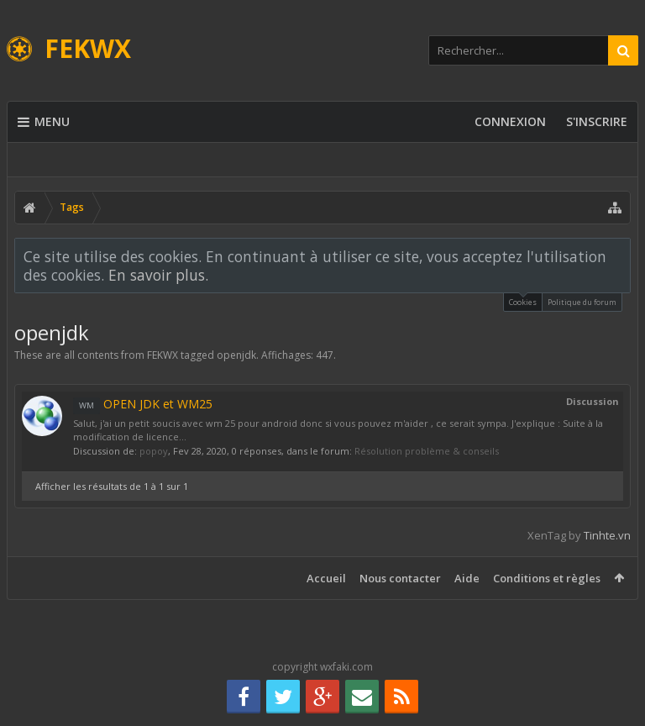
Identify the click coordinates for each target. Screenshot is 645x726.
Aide (467, 578)
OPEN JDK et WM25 (142, 404)
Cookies (523, 300)
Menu (44, 122)
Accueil (326, 578)
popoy (153, 451)
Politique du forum (582, 302)
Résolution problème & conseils (426, 451)
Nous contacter (400, 578)
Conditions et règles (546, 578)
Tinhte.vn (607, 535)
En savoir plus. (158, 275)
